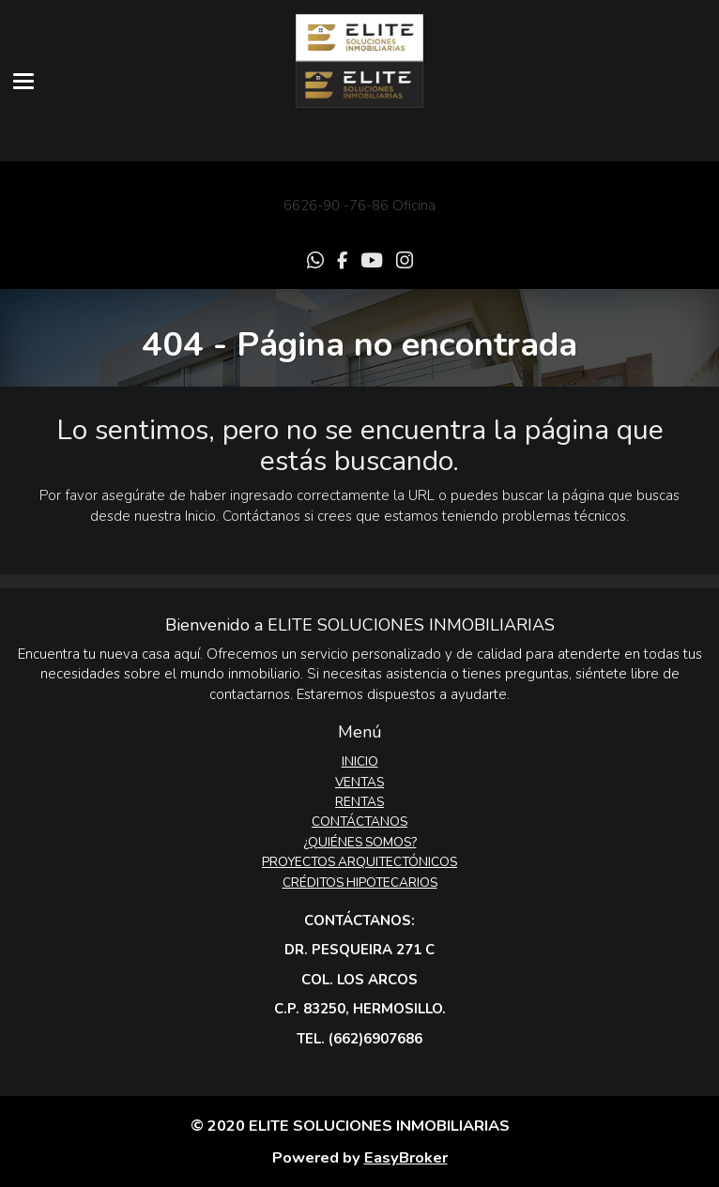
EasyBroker (406, 1157)
